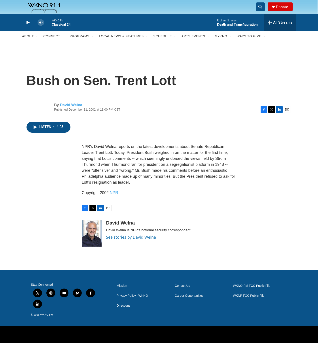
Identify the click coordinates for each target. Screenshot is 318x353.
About (28, 46)
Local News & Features (121, 46)
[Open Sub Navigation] (37, 46)
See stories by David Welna (131, 246)
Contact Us (182, 295)
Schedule (162, 46)
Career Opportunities (189, 305)
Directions (123, 315)
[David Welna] (92, 243)
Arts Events (193, 46)
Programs (79, 46)
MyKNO (221, 46)
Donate (285, 11)
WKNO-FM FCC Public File (252, 295)
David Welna (71, 114)
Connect (51, 46)
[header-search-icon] (262, 11)
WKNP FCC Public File (249, 305)
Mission (122, 295)
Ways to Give (249, 46)
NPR (114, 202)
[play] (27, 32)
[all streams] (280, 32)
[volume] (41, 32)
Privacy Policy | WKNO (132, 305)
